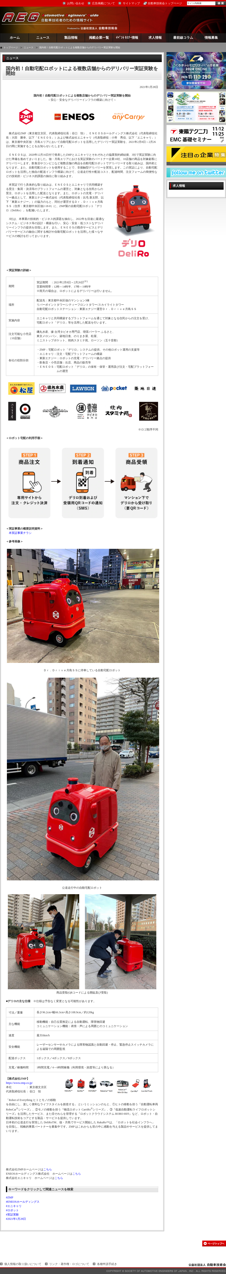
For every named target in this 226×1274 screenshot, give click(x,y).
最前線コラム (183, 37)
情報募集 (211, 37)
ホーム (15, 37)
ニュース (42, 37)
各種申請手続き (107, 1264)
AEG (53, 20)
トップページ (11, 47)
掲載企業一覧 (99, 37)
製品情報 (71, 37)
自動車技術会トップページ (165, 3)
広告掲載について (103, 3)
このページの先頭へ (214, 1243)
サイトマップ (131, 3)
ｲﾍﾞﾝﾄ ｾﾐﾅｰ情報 (127, 37)
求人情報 (155, 37)
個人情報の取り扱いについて (22, 1264)
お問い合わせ (75, 3)
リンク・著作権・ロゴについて (69, 1264)
